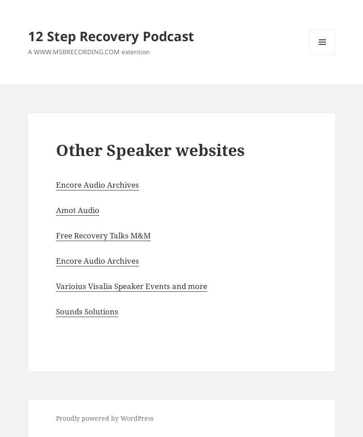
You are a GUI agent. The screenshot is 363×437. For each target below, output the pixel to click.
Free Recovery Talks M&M (103, 235)
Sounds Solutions (87, 311)
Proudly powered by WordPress (105, 418)
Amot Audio (77, 210)
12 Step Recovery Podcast (111, 36)
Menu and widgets (322, 54)
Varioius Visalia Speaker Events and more (131, 286)
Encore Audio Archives (97, 185)
